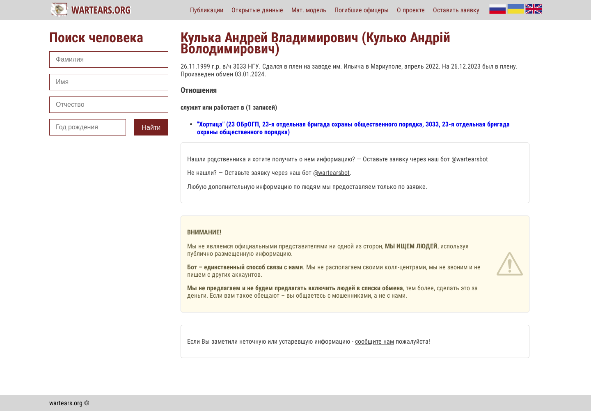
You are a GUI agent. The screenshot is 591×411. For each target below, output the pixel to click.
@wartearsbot (469, 159)
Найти (151, 127)
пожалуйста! (412, 341)
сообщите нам (374, 341)
